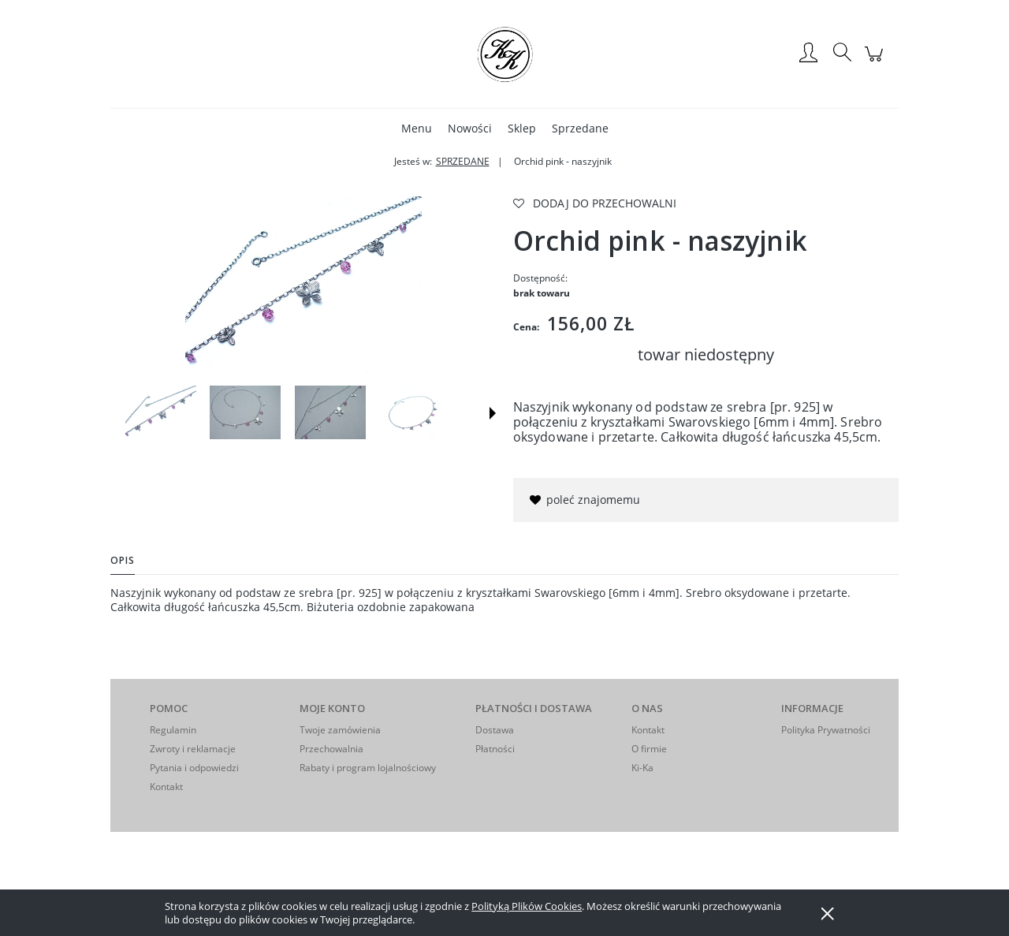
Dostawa (494, 729)
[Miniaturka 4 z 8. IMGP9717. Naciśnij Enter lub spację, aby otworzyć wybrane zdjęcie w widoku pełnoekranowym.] (414, 412)
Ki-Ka (642, 767)
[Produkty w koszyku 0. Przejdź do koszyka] (876, 61)
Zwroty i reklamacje (193, 748)
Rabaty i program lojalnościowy (368, 767)
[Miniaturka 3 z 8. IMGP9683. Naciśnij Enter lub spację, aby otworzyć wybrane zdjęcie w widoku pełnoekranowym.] (330, 412)
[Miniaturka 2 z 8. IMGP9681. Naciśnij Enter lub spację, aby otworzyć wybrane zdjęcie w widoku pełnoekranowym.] (245, 412)
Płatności (495, 748)
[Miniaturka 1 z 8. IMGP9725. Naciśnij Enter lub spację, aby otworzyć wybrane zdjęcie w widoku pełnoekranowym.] (160, 412)
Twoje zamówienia (340, 729)
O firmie (649, 748)
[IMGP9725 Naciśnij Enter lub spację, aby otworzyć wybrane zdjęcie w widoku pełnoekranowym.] (303, 285)
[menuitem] (416, 128)
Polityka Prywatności (825, 729)
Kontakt (166, 786)
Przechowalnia (331, 748)
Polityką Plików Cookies (526, 906)
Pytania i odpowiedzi (194, 767)
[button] (493, 413)
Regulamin (173, 729)
